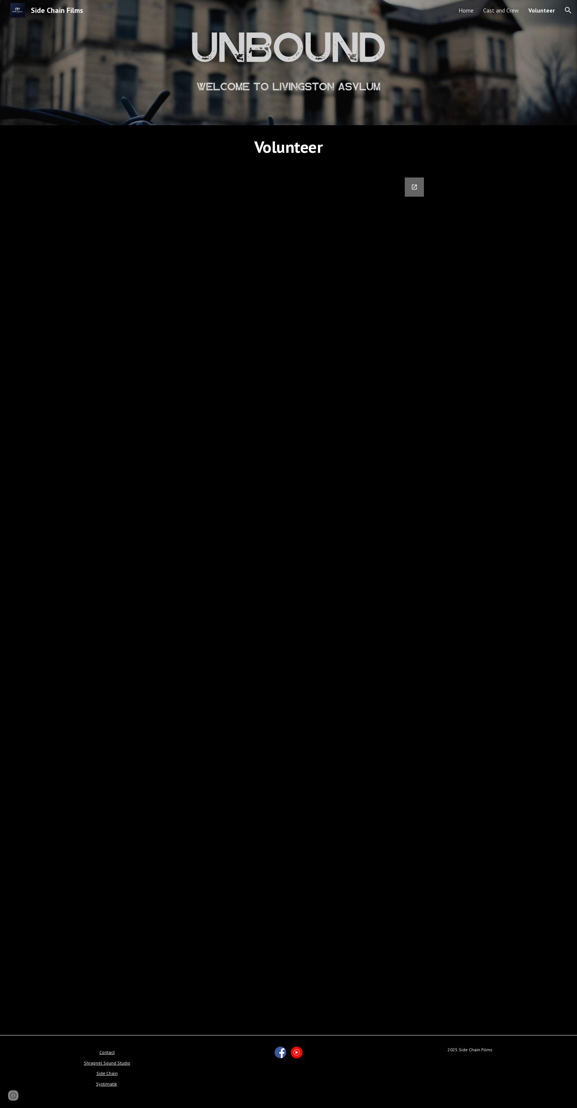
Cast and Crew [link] (501, 10)
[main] (288, 147)
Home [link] (466, 10)
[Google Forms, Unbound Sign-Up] (288, 601)
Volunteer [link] (541, 10)
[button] (568, 10)
